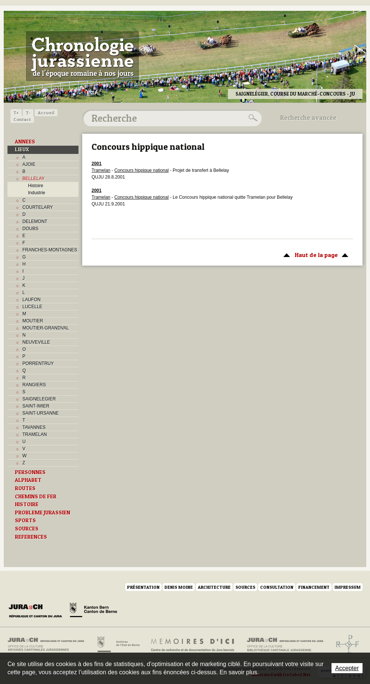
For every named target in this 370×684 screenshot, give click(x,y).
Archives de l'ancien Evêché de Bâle (345, 644)
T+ (16, 112)
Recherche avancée (308, 117)
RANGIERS (34, 384)
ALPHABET (28, 480)
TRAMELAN (34, 434)
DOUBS (30, 228)
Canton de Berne (93, 611)
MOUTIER (32, 321)
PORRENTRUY (38, 363)
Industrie (36, 192)
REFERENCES (31, 536)
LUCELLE (32, 306)
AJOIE (29, 164)
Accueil (46, 112)
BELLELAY (33, 178)
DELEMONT (34, 221)
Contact (22, 119)
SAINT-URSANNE (40, 413)
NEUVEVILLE (36, 342)
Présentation (143, 587)
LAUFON (31, 299)
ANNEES (25, 141)
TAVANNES (34, 427)
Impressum (347, 587)
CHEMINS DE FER (35, 496)
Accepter (347, 668)
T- (28, 112)
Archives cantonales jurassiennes (48, 644)
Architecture (214, 587)
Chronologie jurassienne (82, 56)
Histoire (35, 185)
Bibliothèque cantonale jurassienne (285, 644)
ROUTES (25, 488)
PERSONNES (30, 472)
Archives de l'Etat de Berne (118, 644)
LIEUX (22, 149)
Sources (245, 587)
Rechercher (252, 118)
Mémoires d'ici (193, 644)
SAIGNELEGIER (39, 399)
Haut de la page (314, 254)
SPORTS (25, 520)
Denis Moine (178, 587)
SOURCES (26, 528)
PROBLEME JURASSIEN (42, 512)
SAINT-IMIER (35, 406)
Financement (314, 587)
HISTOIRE (26, 504)
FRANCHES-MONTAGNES (49, 250)
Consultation (276, 587)
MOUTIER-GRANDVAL (45, 328)
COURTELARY (37, 207)
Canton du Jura (37, 611)
